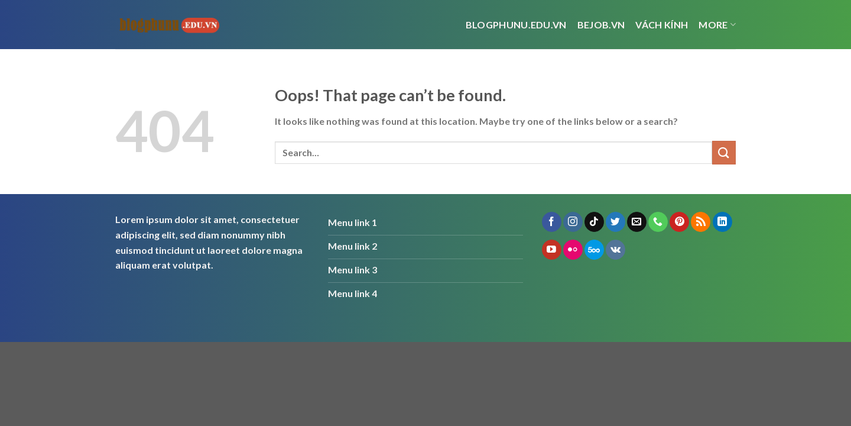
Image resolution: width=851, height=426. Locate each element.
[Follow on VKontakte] (615, 250)
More (717, 25)
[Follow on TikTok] (594, 222)
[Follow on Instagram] (573, 222)
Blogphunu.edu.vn (516, 24)
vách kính (661, 24)
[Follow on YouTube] (551, 250)
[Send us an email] (637, 222)
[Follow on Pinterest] (679, 222)
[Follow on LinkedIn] (722, 222)
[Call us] (658, 222)
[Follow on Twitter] (615, 222)
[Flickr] (573, 250)
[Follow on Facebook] (551, 222)
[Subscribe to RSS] (700, 222)
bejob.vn (601, 24)
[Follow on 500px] (594, 250)
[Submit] (724, 152)
